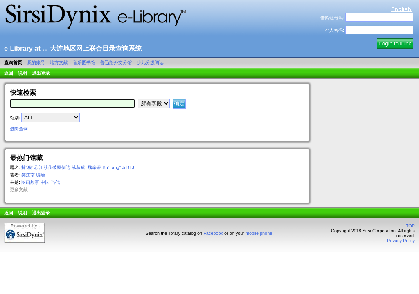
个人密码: (334, 30)
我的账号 (36, 62)
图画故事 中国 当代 (40, 182)
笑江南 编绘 (33, 174)
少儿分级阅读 (150, 62)
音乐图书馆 (84, 62)
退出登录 (41, 73)
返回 (8, 73)
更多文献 (19, 189)
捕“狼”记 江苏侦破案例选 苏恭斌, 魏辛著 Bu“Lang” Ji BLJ (77, 167)
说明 (22, 73)
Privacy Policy (401, 240)
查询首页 (13, 62)
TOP (410, 225)
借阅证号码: (332, 17)
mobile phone (259, 233)
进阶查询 (19, 128)
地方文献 (59, 62)
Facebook (213, 233)
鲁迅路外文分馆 (116, 62)
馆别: (15, 117)
